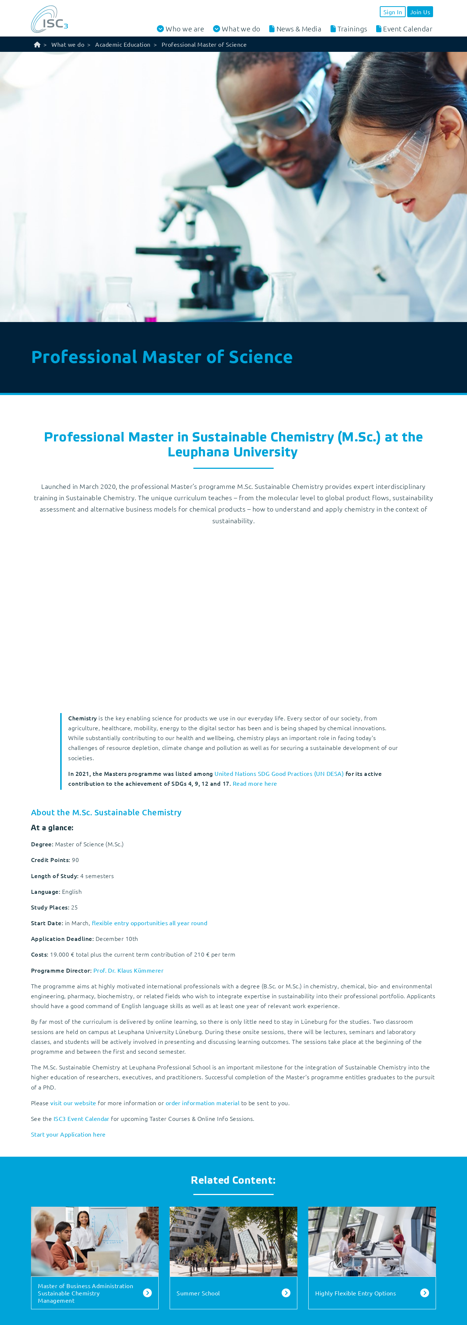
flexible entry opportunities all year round (150, 922)
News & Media (299, 28)
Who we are (185, 28)
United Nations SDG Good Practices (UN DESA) (279, 773)
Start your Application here (68, 1134)
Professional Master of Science (204, 44)
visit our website (73, 1102)
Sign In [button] (392, 11)
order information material (203, 1102)
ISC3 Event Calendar (81, 1118)
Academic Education (123, 44)
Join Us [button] (420, 11)
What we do (241, 28)
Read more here (255, 783)
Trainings (352, 28)
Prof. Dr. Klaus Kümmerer (128, 970)
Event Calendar (407, 28)
